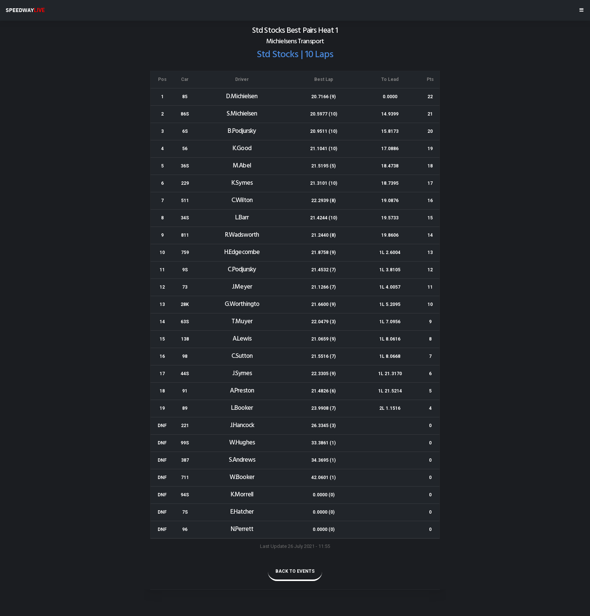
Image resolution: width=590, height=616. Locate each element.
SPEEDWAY (25, 10)
